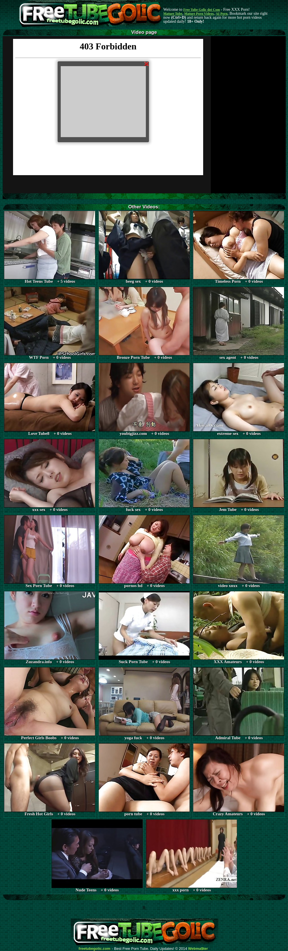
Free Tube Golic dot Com (201, 10)
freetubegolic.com (94, 949)
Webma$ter (198, 949)
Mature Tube (172, 14)
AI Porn (222, 14)
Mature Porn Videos (199, 14)
